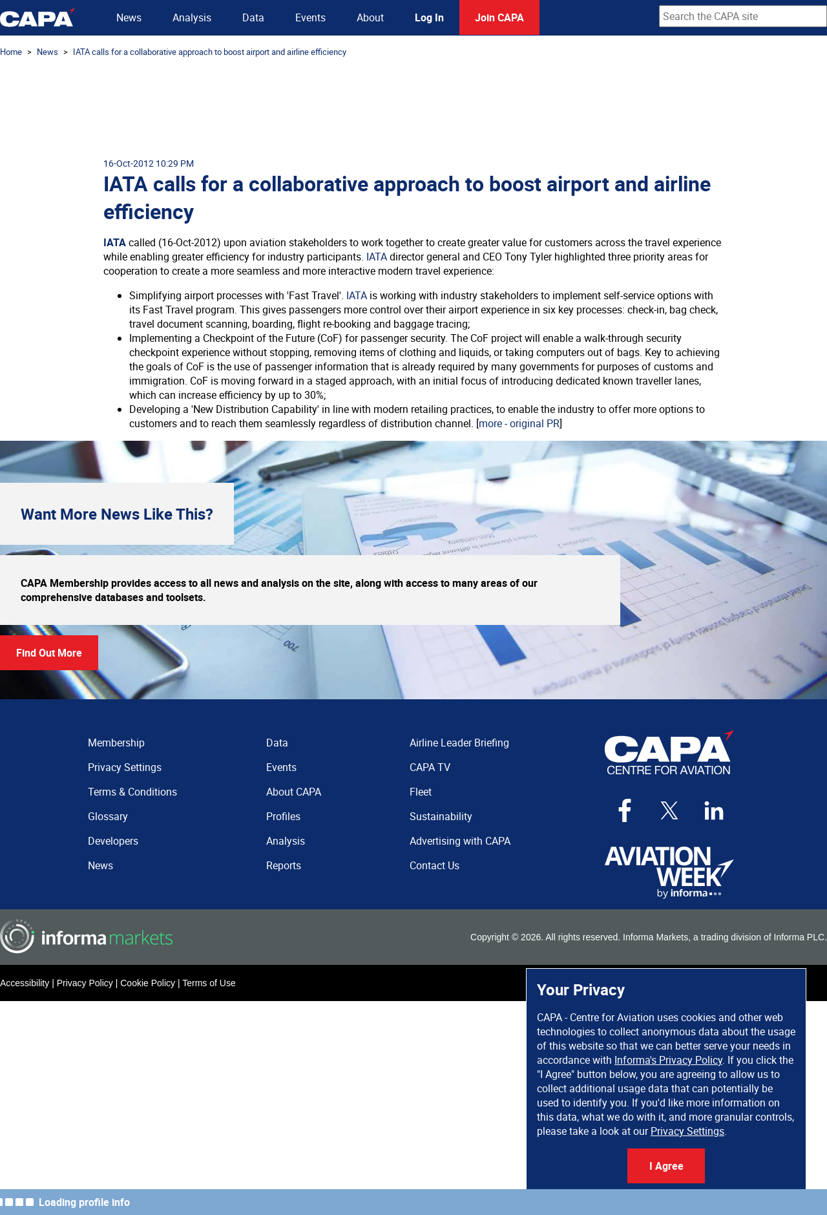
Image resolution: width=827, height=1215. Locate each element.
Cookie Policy (147, 983)
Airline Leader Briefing (459, 742)
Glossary (108, 816)
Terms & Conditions (132, 792)
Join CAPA (499, 17)
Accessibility (24, 983)
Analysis (192, 17)
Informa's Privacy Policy (668, 1060)
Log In (429, 17)
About (370, 17)
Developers (113, 841)
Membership (116, 742)
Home (11, 52)
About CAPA (293, 792)
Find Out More (49, 653)
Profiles (283, 816)
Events (310, 17)
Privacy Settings (687, 1131)
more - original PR (519, 423)
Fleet (421, 792)
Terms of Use (208, 983)
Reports (283, 865)
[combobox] (743, 16)
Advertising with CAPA (460, 841)
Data (253, 17)
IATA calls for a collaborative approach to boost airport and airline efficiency (209, 52)
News (128, 17)
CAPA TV (430, 767)
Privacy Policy (85, 983)
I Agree (666, 1166)
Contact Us (434, 865)
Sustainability (441, 816)
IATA (114, 242)
